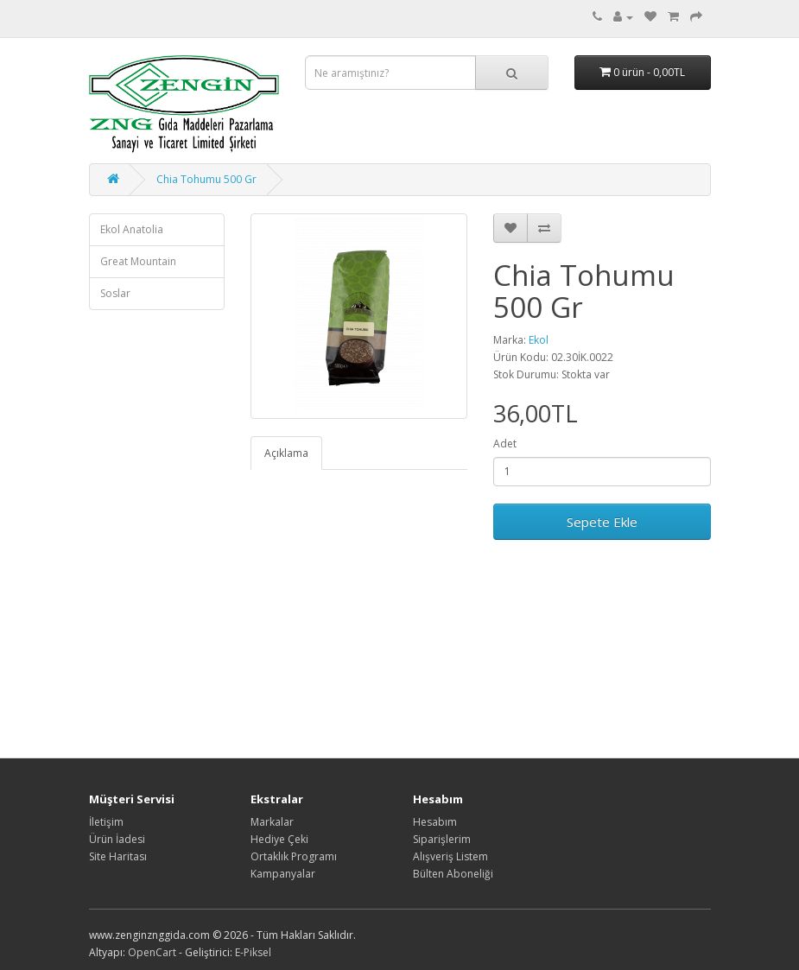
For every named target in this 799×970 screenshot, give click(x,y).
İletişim (106, 822)
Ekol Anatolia (131, 229)
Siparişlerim (442, 839)
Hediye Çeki (279, 839)
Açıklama (286, 453)
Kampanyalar (282, 873)
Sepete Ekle (602, 521)
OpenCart (152, 952)
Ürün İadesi (117, 839)
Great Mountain (138, 261)
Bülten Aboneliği (453, 873)
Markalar (272, 822)
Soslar (115, 293)
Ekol (539, 340)
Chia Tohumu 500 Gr (206, 179)
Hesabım (435, 822)
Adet (505, 443)
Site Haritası (118, 856)
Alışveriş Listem (450, 856)
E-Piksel (253, 952)
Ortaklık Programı (293, 856)
